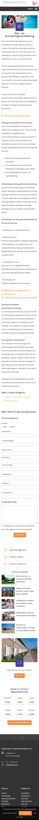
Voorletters (6, 431)
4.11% (19, 714)
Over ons (24, 804)
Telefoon (5, 483)
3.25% (7, 702)
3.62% (31, 702)
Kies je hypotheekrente (19, 722)
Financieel (24, 798)
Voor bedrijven (26, 801)
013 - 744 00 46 (11, 762)
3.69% (7, 714)
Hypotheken (6, 796)
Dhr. (4, 427)
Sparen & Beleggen (8, 798)
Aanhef (4, 423)
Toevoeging (6, 474)
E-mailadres (7, 492)
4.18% (31, 714)
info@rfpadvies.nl (12, 765)
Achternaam (7, 450)
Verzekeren (6, 804)
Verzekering (25, 796)
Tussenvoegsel (8, 440)
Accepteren (25, 813)
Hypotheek (25, 793)
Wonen (4, 793)
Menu (32, 9)
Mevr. (12, 427)
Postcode (5, 457)
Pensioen (5, 801)
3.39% (19, 702)
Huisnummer (7, 465)
